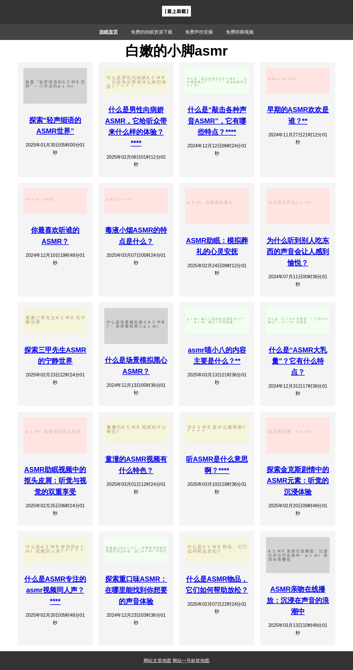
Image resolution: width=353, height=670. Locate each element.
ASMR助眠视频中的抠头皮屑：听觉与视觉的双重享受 (55, 481)
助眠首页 (108, 32)
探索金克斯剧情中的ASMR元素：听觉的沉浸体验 (298, 481)
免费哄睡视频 (240, 32)
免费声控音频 (199, 32)
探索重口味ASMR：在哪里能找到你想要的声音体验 (136, 590)
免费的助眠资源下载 (151, 32)
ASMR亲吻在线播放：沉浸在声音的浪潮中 (298, 600)
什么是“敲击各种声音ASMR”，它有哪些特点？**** (216, 121)
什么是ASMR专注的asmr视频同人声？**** (55, 590)
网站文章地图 (157, 660)
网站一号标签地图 (190, 660)
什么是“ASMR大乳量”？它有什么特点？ (298, 361)
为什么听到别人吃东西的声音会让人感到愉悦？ (298, 252)
